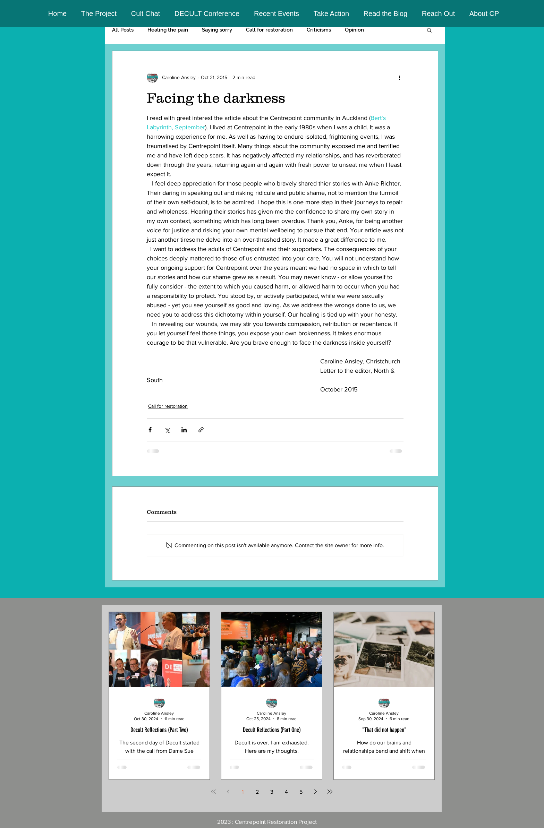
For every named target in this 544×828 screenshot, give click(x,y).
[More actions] (399, 77)
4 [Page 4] (286, 792)
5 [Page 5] (301, 792)
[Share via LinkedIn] (184, 429)
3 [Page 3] (271, 792)
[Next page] (315, 791)
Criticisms (319, 30)
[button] (99, 13)
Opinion (354, 30)
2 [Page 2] (257, 792)
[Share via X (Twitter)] (167, 429)
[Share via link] (201, 429)
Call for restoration (269, 30)
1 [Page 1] (243, 792)
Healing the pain (167, 30)
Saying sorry (217, 30)
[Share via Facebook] (150, 429)
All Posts (123, 30)
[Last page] (330, 791)
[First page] (213, 791)
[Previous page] (228, 791)
